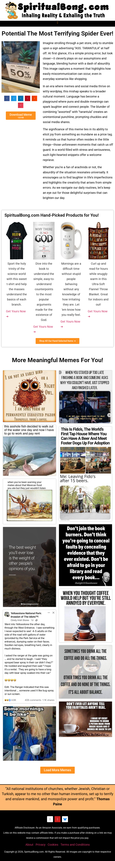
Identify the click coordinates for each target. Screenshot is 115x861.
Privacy (40, 844)
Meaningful (43, 360)
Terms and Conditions (75, 844)
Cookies (53, 844)
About (29, 844)
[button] (57, 22)
